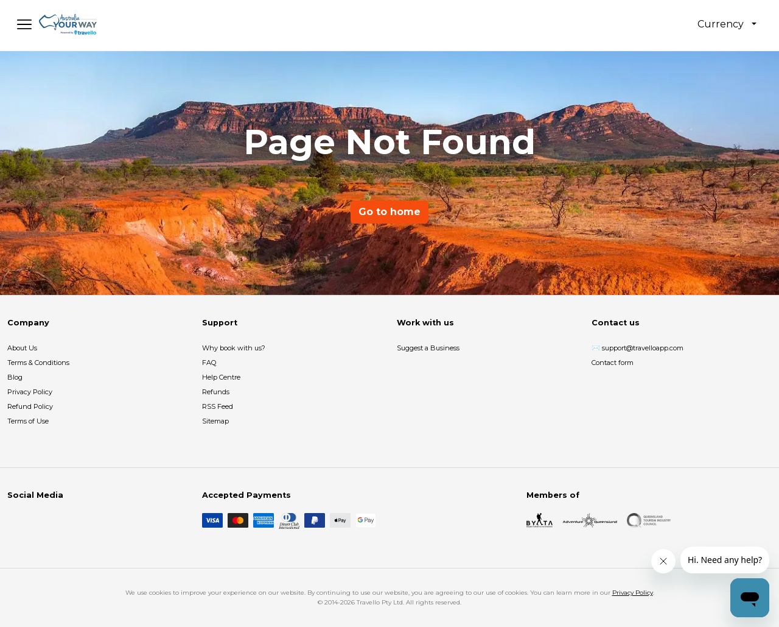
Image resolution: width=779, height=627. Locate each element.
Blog (15, 377)
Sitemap (215, 421)
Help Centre (221, 377)
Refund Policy (30, 406)
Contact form (613, 362)
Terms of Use (28, 421)
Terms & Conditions (38, 362)
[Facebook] (14, 520)
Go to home (389, 212)
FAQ (209, 362)
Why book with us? (233, 348)
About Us (22, 348)
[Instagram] (34, 520)
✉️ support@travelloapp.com (637, 348)
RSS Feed (217, 406)
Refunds (215, 392)
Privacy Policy (29, 392)
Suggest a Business (428, 348)
